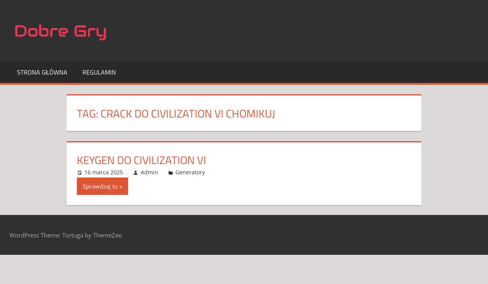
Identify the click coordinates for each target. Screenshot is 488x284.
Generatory (190, 172)
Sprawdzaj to (100, 186)
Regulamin (99, 72)
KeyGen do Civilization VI (141, 159)
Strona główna (42, 72)
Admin (149, 172)
